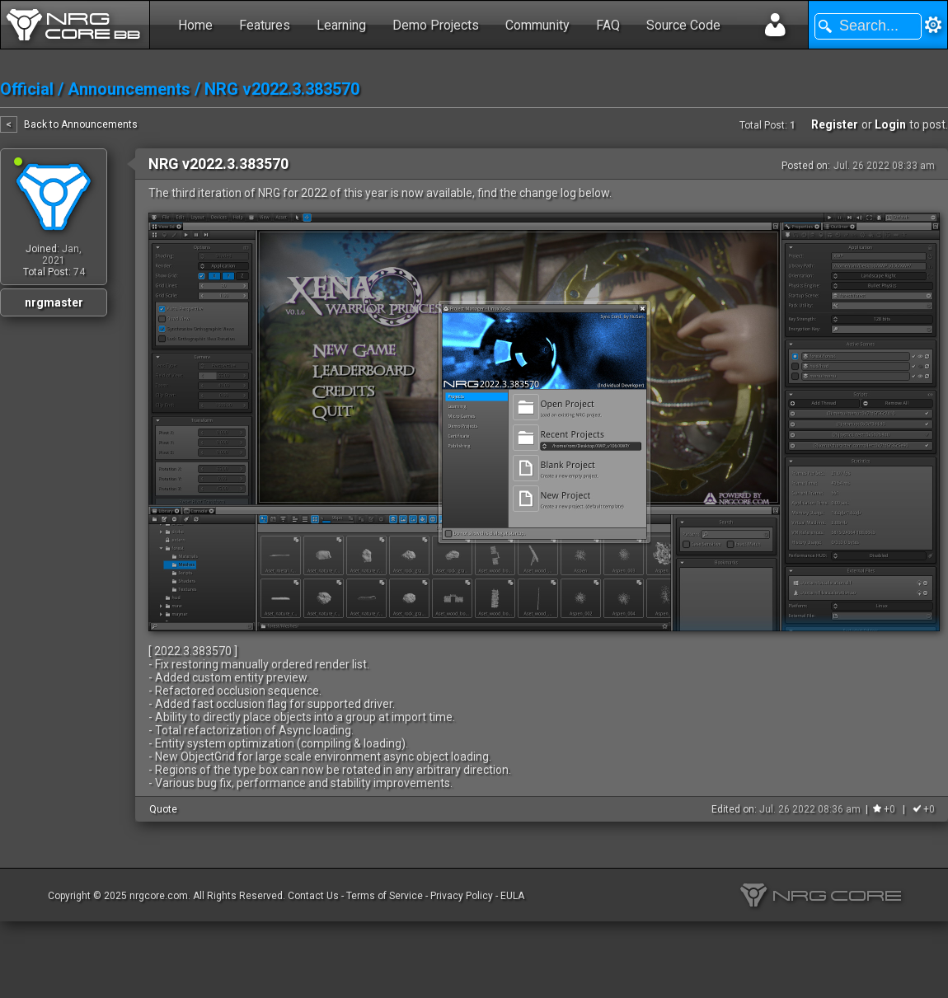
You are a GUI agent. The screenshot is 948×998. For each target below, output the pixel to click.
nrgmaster (54, 302)
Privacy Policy (461, 896)
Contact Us (313, 896)
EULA (512, 896)
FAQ (608, 25)
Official (27, 89)
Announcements (129, 89)
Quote (163, 809)
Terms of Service (384, 896)
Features (264, 25)
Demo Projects (435, 25)
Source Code (683, 25)
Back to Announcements (81, 124)
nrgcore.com (158, 896)
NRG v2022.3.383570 (281, 89)
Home (195, 25)
